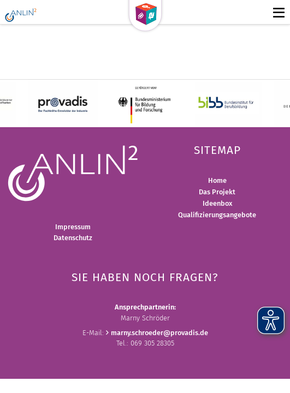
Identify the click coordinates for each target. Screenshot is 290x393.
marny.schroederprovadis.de (159, 333)
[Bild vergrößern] (73, 172)
